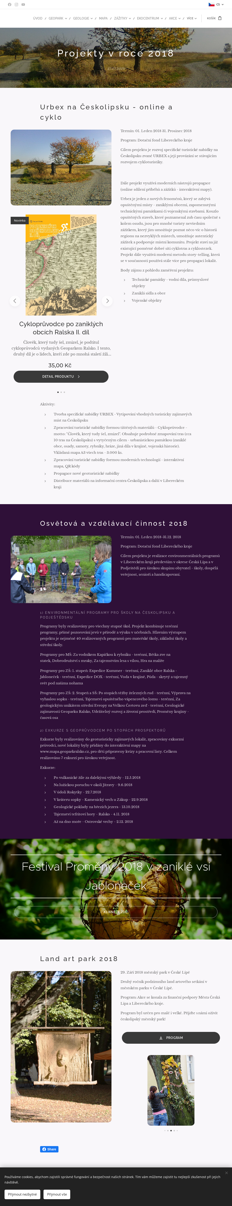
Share (49, 1149)
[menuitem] (45, 18)
